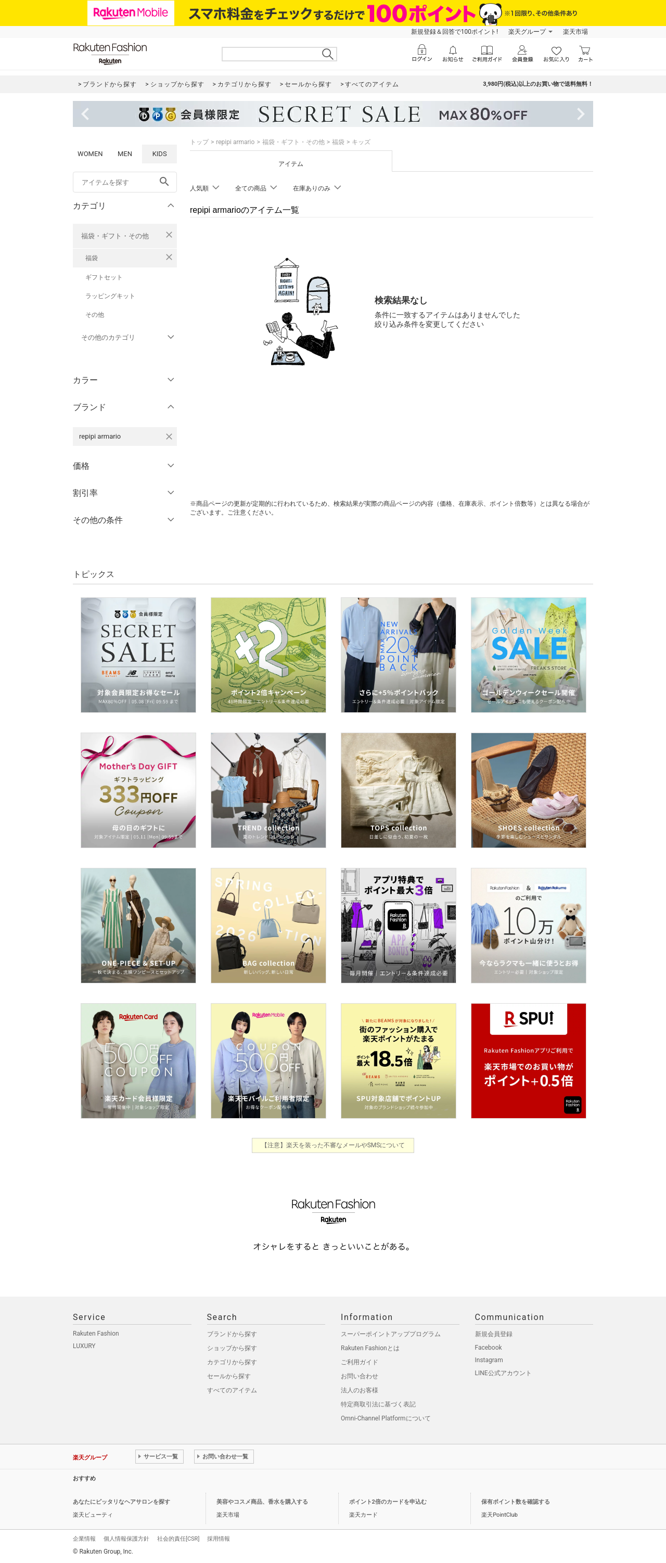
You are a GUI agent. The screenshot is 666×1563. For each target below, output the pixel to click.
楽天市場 (575, 31)
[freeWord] (125, 182)
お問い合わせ (359, 1376)
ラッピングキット (110, 296)
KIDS (159, 154)
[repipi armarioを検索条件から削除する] (169, 436)
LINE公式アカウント (503, 1373)
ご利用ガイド (359, 1362)
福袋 (91, 258)
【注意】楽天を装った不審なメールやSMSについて (333, 1145)
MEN (125, 154)
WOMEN (90, 154)
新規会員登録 (494, 1334)
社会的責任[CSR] (178, 1538)
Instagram (489, 1360)
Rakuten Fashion (96, 1333)
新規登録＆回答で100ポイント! (454, 31)
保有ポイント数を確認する (515, 1501)
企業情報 (84, 1538)
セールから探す (229, 1376)
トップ (199, 142)
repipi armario (235, 142)
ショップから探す (232, 1348)
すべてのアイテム (232, 1390)
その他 (94, 314)
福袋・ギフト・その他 (115, 236)
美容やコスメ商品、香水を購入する (262, 1501)
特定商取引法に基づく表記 (378, 1404)
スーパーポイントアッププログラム (391, 1334)
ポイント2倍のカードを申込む (388, 1501)
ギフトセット (104, 277)
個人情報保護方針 (126, 1538)
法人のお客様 (359, 1390)
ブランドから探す (232, 1334)
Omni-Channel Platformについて (386, 1418)
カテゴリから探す (232, 1362)
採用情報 (218, 1538)
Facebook (488, 1347)
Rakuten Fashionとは (370, 1348)
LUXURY (84, 1346)
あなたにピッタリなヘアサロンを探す (121, 1501)
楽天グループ (527, 31)
